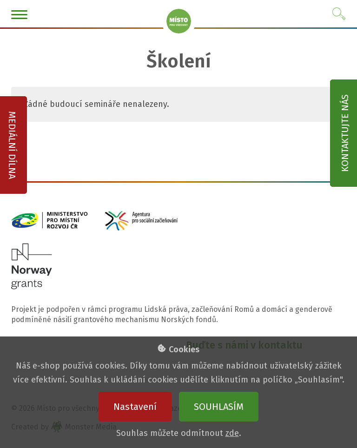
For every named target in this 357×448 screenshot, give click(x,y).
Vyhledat (339, 14)
